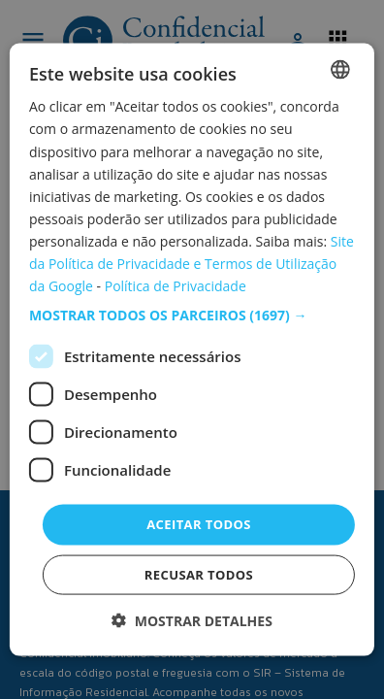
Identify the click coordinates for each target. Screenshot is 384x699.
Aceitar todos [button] (198, 524)
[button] (192, 315)
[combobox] (340, 70)
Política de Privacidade (175, 286)
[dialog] (192, 350)
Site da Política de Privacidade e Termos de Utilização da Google (191, 263)
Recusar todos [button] (198, 573)
